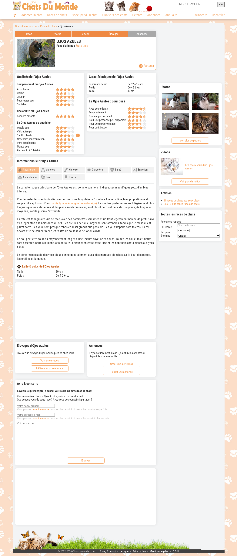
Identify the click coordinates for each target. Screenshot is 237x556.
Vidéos (85, 34)
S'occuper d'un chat (84, 15)
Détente (137, 15)
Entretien (140, 170)
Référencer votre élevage (49, 366)
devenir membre (40, 407)
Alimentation (27, 177)
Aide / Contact (108, 552)
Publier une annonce (122, 370)
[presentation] (45, 447)
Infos (29, 34)
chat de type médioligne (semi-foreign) (73, 201)
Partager (146, 66)
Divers (70, 177)
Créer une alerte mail (121, 362)
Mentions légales (159, 552)
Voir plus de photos (190, 140)
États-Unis (82, 46)
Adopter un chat (31, 15)
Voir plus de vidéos (190, 181)
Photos (57, 34)
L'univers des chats (114, 15)
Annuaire (171, 15)
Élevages (114, 34)
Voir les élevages (49, 359)
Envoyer (85, 461)
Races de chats (57, 15)
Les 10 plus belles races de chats (182, 204)
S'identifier (218, 15)
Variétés (48, 170)
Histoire (71, 170)
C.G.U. (176, 552)
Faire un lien (139, 552)
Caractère (95, 170)
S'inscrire (201, 15)
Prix (45, 177)
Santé (115, 170)
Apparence (26, 170)
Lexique (124, 552)
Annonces (153, 15)
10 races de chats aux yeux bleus (182, 200)
